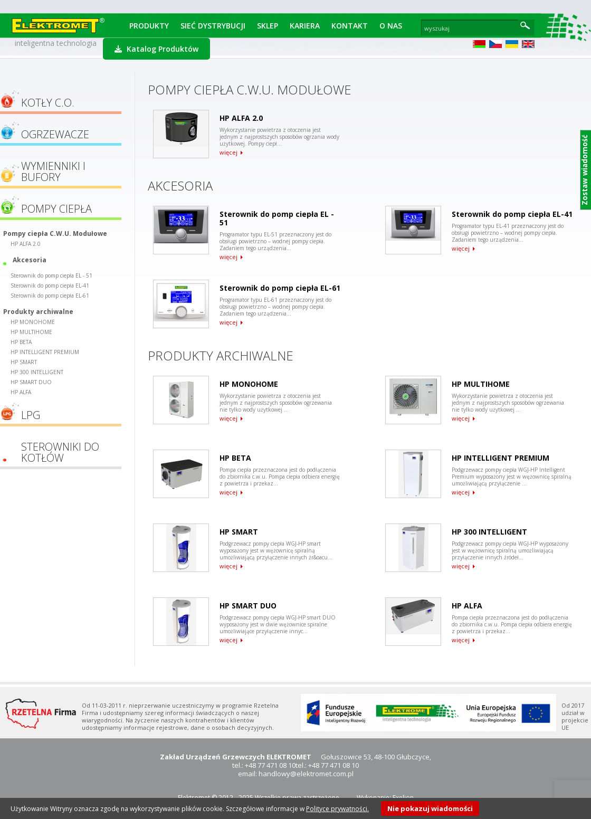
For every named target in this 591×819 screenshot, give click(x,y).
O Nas (390, 26)
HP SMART (24, 362)
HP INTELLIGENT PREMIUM (45, 352)
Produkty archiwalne (38, 311)
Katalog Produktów (156, 49)
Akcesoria (29, 259)
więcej (228, 152)
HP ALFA (21, 392)
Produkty (149, 26)
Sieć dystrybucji (212, 26)
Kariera (305, 26)
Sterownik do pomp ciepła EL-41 (50, 285)
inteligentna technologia (56, 43)
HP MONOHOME (33, 322)
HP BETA (21, 342)
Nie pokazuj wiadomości (430, 808)
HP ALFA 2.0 (26, 243)
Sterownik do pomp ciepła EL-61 (50, 295)
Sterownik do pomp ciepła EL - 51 (51, 275)
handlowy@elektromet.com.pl (306, 773)
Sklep (267, 26)
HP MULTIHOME (31, 332)
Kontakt (349, 26)
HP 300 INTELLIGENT (37, 372)
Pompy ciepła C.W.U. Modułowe (55, 233)
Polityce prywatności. (337, 808)
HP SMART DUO (31, 382)
